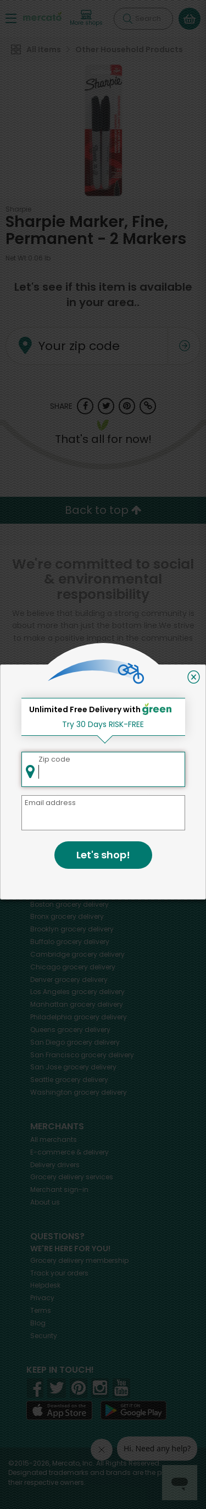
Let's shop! (103, 855)
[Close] (193, 677)
